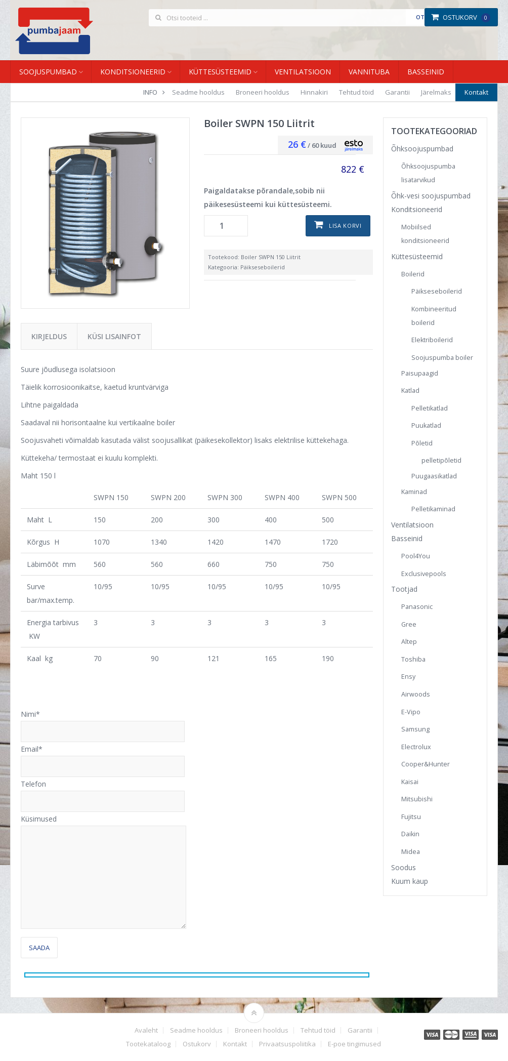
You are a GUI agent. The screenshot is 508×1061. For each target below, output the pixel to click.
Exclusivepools (423, 573)
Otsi (423, 17)
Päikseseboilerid (262, 267)
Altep (409, 641)
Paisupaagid (419, 373)
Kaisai (409, 782)
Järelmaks (436, 92)
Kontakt (476, 92)
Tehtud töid (356, 92)
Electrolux (416, 747)
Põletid (422, 443)
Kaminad (414, 491)
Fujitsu (411, 816)
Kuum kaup (409, 881)
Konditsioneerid (132, 71)
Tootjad (404, 589)
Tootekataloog (148, 1044)
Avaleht (146, 1030)
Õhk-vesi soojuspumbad (431, 195)
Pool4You (415, 556)
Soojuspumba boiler (442, 357)
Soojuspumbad (48, 71)
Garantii (397, 92)
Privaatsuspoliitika (287, 1044)
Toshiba (413, 659)
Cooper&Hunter (425, 764)
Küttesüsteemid (220, 71)
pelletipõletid (441, 460)
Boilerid (413, 274)
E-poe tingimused (354, 1044)
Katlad (410, 390)
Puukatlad (426, 425)
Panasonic (417, 606)
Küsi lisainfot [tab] (114, 336)
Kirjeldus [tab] (49, 336)
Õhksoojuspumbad (422, 148)
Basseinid (425, 71)
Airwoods (415, 694)
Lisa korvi (345, 225)
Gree (408, 624)
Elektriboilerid (432, 340)
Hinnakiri (314, 92)
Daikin (410, 834)
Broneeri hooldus (262, 92)
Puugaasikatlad (434, 476)
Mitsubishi (417, 799)
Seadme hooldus (198, 92)
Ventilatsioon (303, 71)
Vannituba (369, 71)
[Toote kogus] (226, 225)
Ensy (408, 676)
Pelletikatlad (429, 408)
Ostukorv (460, 17)
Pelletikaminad (433, 509)
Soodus (403, 867)
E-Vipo (410, 712)
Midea (410, 851)
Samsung (415, 729)
